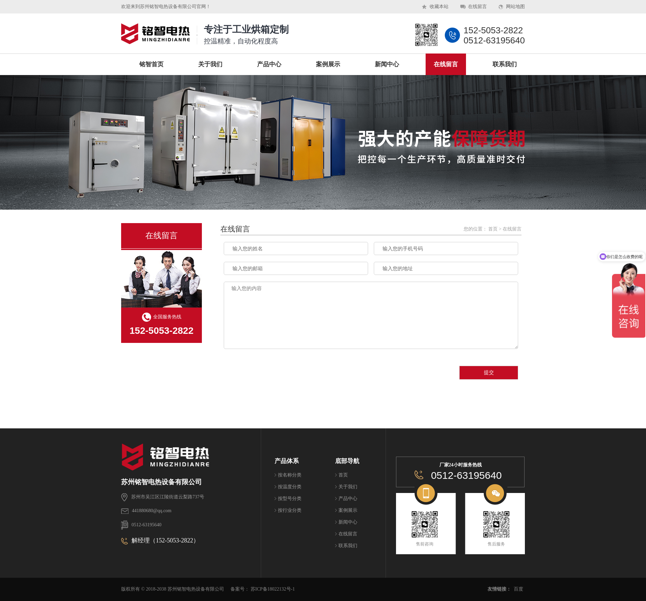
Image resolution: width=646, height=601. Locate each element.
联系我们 (347, 545)
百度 (518, 589)
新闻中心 (347, 522)
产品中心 (347, 498)
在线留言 (477, 6)
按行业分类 (289, 510)
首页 (493, 229)
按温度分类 (289, 486)
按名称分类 (289, 475)
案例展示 (347, 510)
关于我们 (347, 486)
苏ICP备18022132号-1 (273, 589)
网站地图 (515, 6)
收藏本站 (439, 6)
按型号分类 (289, 498)
